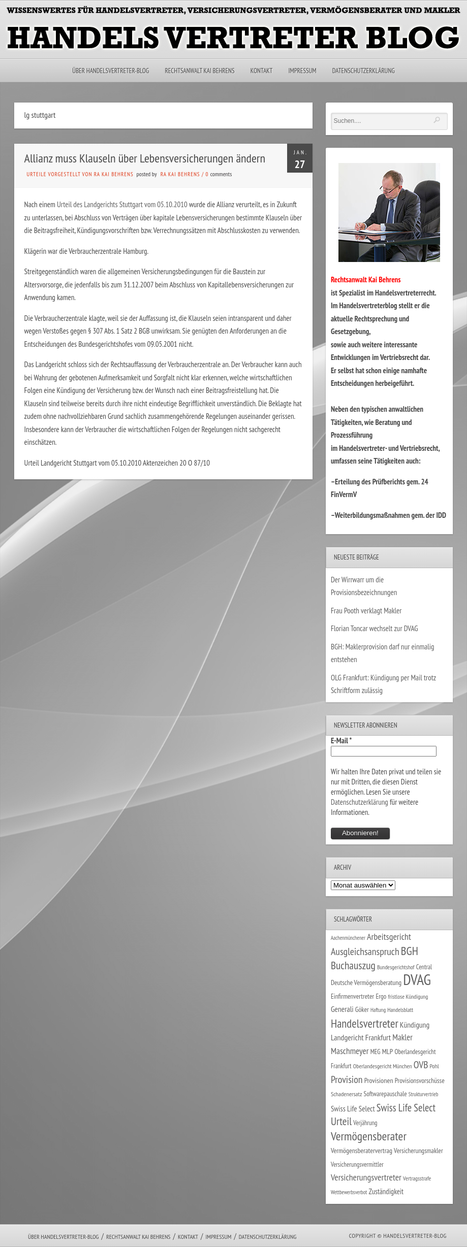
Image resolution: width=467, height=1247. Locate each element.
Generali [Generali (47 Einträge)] (342, 1009)
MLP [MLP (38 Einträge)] (387, 1051)
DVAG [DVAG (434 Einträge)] (417, 979)
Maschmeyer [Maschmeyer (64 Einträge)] (350, 1051)
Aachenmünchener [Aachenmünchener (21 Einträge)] (348, 937)
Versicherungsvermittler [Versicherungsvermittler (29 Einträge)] (357, 1164)
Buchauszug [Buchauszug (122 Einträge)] (353, 965)
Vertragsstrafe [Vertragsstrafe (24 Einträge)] (417, 1178)
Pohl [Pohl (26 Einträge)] (434, 1066)
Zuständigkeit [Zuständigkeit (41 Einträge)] (385, 1191)
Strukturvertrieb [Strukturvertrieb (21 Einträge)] (424, 1094)
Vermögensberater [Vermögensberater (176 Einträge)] (369, 1136)
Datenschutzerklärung (363, 71)
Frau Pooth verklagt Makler (366, 610)
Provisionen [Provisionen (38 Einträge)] (378, 1080)
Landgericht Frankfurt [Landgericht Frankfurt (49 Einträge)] (361, 1037)
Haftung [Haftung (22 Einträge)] (378, 1009)
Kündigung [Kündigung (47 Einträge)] (414, 1025)
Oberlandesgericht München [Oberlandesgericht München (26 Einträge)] (382, 1066)
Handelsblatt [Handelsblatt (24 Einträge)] (400, 1009)
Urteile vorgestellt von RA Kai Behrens (80, 174)
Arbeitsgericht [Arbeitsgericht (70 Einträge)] (389, 936)
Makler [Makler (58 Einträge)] (402, 1037)
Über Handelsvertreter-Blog (110, 71)
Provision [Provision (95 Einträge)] (347, 1079)
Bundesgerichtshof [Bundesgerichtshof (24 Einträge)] (396, 967)
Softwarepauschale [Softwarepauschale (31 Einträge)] (385, 1094)
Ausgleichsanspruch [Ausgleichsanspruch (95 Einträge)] (365, 951)
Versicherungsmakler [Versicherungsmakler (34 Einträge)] (418, 1150)
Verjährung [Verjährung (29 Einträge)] (365, 1123)
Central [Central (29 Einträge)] (424, 967)
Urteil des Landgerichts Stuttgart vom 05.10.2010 (122, 204)
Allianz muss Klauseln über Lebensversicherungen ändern (144, 158)
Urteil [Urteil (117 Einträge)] (341, 1121)
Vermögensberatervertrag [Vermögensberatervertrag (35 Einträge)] (361, 1150)
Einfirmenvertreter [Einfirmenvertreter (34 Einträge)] (352, 996)
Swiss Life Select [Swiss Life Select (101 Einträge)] (406, 1107)
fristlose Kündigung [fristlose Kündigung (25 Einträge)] (408, 996)
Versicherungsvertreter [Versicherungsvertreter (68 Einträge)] (366, 1177)
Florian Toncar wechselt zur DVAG (374, 628)
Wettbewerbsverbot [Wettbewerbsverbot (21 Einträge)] (349, 1192)
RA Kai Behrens (180, 174)
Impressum (302, 71)
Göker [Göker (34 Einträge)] (362, 1009)
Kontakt (261, 71)
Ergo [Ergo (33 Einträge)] (381, 996)
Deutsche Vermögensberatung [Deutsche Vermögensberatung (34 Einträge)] (366, 982)
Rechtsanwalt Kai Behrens (200, 71)
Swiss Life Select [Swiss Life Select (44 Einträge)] (353, 1108)
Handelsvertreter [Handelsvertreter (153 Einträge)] (364, 1023)
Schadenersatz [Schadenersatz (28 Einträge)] (346, 1094)
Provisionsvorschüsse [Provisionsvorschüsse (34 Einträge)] (420, 1080)
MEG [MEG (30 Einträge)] (375, 1051)
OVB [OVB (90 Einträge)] (421, 1064)
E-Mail (341, 740)
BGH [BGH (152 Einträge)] (409, 950)
